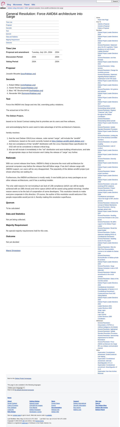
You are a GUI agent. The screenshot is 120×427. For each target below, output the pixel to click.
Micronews (17, 5)
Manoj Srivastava (13, 251)
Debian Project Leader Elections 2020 (108, 86)
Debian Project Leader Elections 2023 (108, 54)
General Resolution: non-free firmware (107, 59)
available (49, 415)
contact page (17, 415)
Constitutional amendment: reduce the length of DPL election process (108, 199)
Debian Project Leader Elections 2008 (108, 193)
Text (7, 31)
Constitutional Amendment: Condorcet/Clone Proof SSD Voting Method (106, 293)
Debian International (79, 403)
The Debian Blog (101, 405)
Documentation (56, 407)
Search (97, 403)
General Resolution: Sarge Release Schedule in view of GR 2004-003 (108, 268)
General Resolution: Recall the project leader (107, 229)
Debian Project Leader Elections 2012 (108, 164)
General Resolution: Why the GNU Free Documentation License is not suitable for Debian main (108, 250)
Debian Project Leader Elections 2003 (108, 299)
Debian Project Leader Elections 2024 (108, 42)
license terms (39, 421)
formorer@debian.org (31, 93)
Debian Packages (35, 410)
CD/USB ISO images (36, 405)
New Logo (101, 312)
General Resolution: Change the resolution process (108, 71)
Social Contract (12, 403)
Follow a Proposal (103, 28)
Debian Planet (100, 410)
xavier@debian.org (29, 88)
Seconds (9, 28)
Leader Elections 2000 (105, 308)
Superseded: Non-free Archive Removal (107, 372)
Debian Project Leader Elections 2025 (108, 38)
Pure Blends (33, 407)
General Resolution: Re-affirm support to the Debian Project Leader (107, 224)
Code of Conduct (13, 405)
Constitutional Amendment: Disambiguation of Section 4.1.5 (108, 288)
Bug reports (77, 407)
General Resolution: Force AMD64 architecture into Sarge (107, 343)
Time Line (9, 22)
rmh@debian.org (28, 85)
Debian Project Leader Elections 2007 (108, 212)
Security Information (79, 405)
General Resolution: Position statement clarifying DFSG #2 (107, 233)
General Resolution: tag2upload (108, 329)
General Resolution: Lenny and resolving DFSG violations (107, 185)
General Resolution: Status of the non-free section (108, 280)
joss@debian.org (28, 74)
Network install (34, 403)
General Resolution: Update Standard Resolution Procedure (107, 128)
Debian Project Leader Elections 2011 (108, 168)
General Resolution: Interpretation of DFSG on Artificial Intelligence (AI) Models (108, 325)
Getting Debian (34, 401)
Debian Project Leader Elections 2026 (108, 33)
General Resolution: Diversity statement (107, 160)
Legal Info (11, 410)
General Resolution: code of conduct (106, 147)
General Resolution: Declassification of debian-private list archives (108, 258)
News (53, 401)
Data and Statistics (12, 37)
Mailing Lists (77, 410)
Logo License (102, 314)
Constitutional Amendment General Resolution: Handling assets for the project (107, 239)
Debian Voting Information (16, 8)
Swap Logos (101, 310)
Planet (26, 5)
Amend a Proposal (103, 26)
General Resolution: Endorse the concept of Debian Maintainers (108, 204)
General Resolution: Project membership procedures (106, 189)
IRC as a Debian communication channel (108, 347)
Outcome (9, 43)
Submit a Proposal (103, 24)
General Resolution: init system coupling (107, 143)
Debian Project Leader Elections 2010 (108, 176)
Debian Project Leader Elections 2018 (108, 99)
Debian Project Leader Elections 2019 (108, 94)
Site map (98, 401)
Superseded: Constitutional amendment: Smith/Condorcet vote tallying (107, 354)
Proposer (9, 25)
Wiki (33, 5)
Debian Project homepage (23, 378)
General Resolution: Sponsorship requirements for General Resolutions (108, 338)
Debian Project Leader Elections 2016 (108, 124)
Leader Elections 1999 (105, 316)
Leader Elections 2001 (105, 306)
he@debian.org (36, 91)
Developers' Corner (36, 412)
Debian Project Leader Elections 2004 (108, 284)
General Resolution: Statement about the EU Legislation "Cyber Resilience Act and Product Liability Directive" (108, 48)
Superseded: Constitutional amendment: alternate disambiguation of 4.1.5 (106, 361)
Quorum (8, 34)
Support (76, 401)
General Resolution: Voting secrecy (106, 67)
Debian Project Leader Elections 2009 (108, 181)
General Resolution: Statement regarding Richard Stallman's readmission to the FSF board (107, 77)
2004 (26, 8)
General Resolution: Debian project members (106, 172)
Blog (9, 5)
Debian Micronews (101, 407)
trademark (25, 423)
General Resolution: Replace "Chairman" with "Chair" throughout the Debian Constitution (107, 113)
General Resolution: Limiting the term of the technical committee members (108, 138)
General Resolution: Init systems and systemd (108, 90)
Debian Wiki (55, 412)
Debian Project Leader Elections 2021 (108, 82)
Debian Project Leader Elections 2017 (108, 103)
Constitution (101, 319)
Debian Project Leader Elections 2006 (108, 244)
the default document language (24, 390)
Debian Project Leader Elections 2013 (108, 155)
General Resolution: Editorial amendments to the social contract (107, 274)
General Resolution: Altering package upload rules (106, 208)
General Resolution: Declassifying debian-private (106, 107)
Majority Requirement (12, 40)
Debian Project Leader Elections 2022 (108, 63)
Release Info (55, 410)
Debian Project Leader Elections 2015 (108, 132)
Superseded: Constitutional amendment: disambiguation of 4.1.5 (107, 367)
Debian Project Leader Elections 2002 (108, 303)
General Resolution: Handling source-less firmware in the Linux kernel (108, 218)
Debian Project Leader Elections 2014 (108, 151)
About (10, 401)
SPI (23, 421)
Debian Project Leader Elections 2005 (108, 263)
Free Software (12, 407)
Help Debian (12, 412)
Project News (55, 403)
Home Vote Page (103, 20)
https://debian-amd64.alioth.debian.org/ (68, 141)
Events (53, 405)
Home (9, 398)
